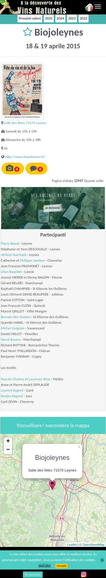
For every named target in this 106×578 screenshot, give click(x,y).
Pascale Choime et (15, 379)
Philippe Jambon (32, 260)
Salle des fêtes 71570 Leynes (25, 123)
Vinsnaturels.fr (35, 7)
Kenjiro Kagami (12, 396)
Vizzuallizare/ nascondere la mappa (53, 425)
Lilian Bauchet (11, 272)
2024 (60, 18)
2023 (71, 18)
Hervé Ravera (11, 339)
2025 (48, 18)
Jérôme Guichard (13, 255)
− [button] (8, 450)
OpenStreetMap (93, 544)
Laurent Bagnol (12, 390)
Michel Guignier (13, 328)
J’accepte (61, 566)
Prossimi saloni (30, 18)
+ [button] (8, 441)
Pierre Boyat (10, 243)
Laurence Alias (39, 379)
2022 (83, 18)
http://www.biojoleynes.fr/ (25, 157)
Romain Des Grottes (16, 317)
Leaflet (72, 544)
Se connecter (33, 574)
